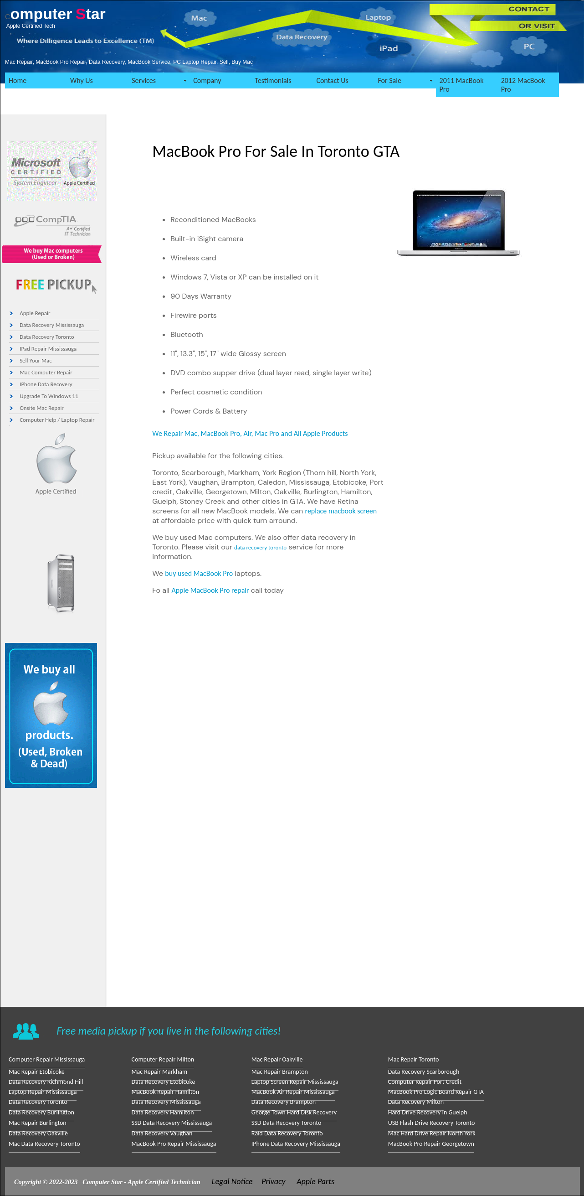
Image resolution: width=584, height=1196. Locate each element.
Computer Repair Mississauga (47, 1059)
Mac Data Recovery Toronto (44, 1144)
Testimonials (273, 80)
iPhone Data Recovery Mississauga (295, 1144)
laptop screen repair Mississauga (294, 1082)
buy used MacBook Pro (199, 573)
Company (207, 80)
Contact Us (332, 80)
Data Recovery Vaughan (162, 1133)
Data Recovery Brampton (283, 1102)
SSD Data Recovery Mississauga (172, 1123)
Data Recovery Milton (416, 1102)
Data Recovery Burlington (41, 1112)
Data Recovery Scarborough (424, 1072)
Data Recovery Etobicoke (163, 1082)
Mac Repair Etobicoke (37, 1072)
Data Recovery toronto (47, 336)
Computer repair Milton (163, 1059)
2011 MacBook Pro (462, 84)
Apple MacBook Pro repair (210, 590)
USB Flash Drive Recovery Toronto (431, 1123)
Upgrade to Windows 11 (49, 396)
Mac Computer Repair (46, 372)
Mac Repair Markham (160, 1072)
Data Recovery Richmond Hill (46, 1082)
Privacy (273, 1181)
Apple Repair (35, 313)
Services (144, 80)
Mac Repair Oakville (277, 1059)
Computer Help (38, 419)
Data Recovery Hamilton (163, 1112)
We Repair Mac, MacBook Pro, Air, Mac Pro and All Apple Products (250, 433)
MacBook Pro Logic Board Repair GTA (436, 1092)
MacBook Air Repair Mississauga (293, 1092)
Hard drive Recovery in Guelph (427, 1112)
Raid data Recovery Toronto (287, 1133)
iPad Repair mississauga (48, 348)
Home (17, 80)
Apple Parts (315, 1181)
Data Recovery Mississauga (52, 324)
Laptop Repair (77, 419)
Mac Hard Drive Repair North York (432, 1133)
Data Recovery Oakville (38, 1133)
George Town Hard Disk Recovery (294, 1112)
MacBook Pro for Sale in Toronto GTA (276, 151)
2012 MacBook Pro (523, 84)
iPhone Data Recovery (46, 384)
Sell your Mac (36, 360)
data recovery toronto (260, 547)
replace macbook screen (341, 511)
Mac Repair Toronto (413, 1059)
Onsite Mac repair (42, 407)
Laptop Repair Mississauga (43, 1092)
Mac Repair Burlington (38, 1123)
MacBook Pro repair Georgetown (431, 1144)
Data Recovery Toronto (38, 1102)
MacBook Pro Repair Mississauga (174, 1144)
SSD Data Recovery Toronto (286, 1123)
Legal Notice (232, 1181)
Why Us (81, 80)
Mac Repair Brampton (279, 1072)
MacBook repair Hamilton (165, 1092)
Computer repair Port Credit (424, 1082)
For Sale (389, 80)
